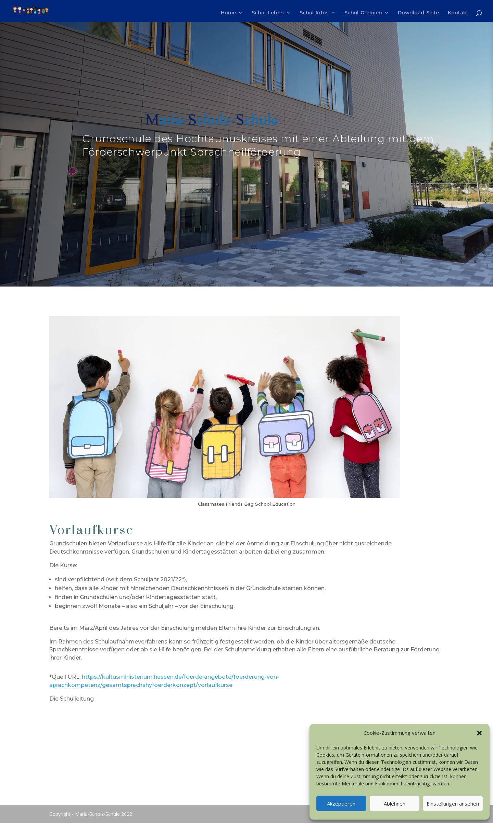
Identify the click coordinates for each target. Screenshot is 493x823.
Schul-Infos (314, 13)
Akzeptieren (341, 803)
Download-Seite (418, 13)
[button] (479, 733)
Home (228, 13)
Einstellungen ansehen (453, 803)
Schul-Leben (268, 13)
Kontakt (458, 13)
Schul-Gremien (363, 13)
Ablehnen (394, 803)
